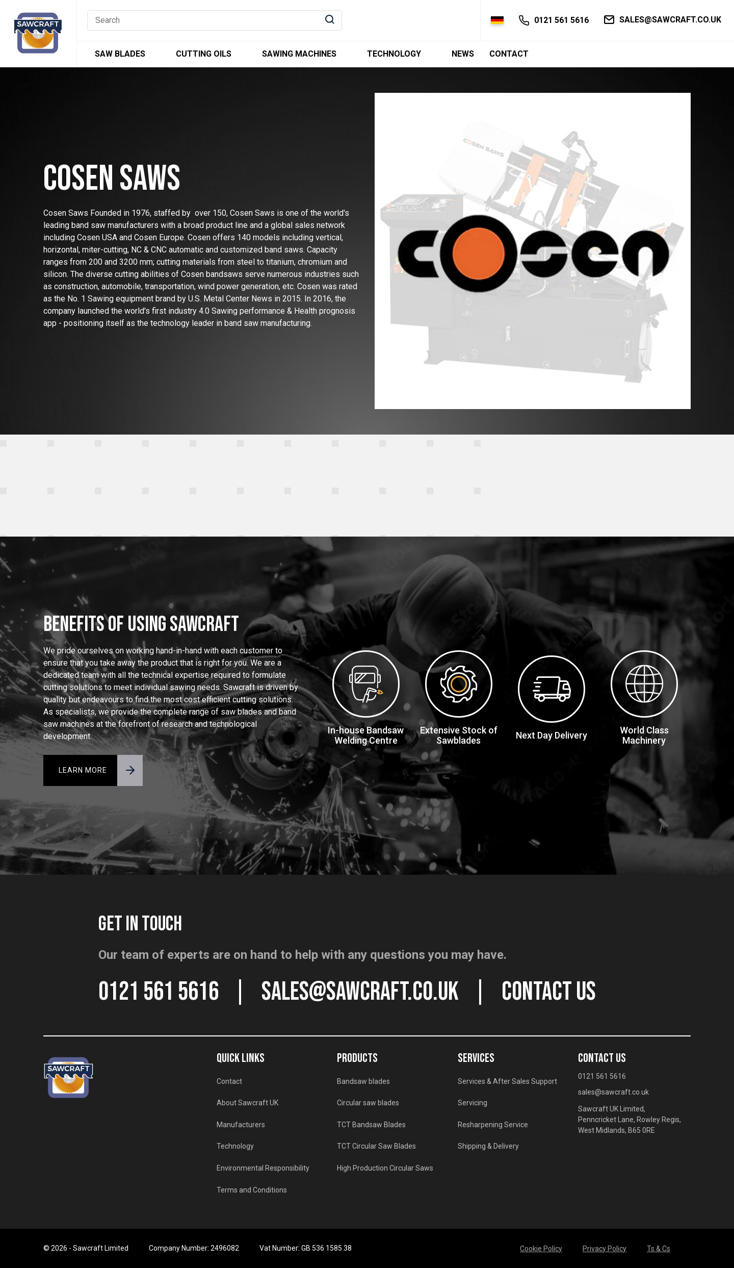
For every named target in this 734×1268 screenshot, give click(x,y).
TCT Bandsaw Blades (371, 1125)
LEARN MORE (83, 770)
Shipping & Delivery (488, 1146)
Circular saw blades (368, 1103)
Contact (509, 54)
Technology (394, 54)
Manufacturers (241, 1125)
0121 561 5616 (158, 992)
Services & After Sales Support (507, 1081)
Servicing (472, 1103)
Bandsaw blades (363, 1081)
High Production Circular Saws (385, 1168)
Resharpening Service (493, 1125)
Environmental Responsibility (263, 1168)
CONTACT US (549, 992)
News (463, 54)
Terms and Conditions (252, 1190)
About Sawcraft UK (247, 1103)
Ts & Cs (658, 1249)
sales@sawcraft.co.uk (360, 992)
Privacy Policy (604, 1249)
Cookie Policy (541, 1249)
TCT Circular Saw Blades (376, 1146)
